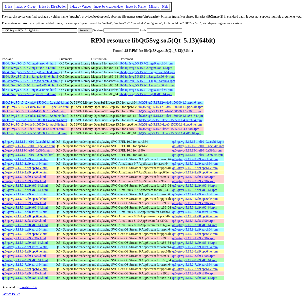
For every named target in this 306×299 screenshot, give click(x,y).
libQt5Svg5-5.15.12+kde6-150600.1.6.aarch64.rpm (170, 102)
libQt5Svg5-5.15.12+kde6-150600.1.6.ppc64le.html (35, 107)
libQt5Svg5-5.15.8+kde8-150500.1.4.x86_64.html (34, 133)
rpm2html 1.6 (28, 287)
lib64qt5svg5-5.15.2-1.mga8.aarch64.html (29, 89)
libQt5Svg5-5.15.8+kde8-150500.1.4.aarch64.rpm (169, 120)
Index (8, 6)
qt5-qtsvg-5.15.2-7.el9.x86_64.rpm (194, 277)
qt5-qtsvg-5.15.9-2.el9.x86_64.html (25, 185)
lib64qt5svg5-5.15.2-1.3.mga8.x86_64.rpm (147, 76)
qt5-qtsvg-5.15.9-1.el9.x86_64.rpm (194, 207)
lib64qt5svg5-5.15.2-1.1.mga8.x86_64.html (30, 85)
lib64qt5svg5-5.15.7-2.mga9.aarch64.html (29, 63)
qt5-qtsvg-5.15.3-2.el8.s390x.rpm (193, 220)
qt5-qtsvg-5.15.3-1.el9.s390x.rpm (193, 238)
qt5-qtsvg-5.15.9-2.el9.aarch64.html (25, 159)
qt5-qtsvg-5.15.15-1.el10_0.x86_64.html (28, 154)
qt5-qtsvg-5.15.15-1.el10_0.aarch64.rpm (198, 141)
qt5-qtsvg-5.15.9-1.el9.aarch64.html (25, 194)
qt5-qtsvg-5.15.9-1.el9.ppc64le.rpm (195, 198)
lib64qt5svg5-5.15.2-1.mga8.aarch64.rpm (146, 89)
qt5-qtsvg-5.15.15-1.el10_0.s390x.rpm (197, 150)
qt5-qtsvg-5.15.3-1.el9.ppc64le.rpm (195, 234)
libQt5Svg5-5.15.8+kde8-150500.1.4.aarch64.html (34, 120)
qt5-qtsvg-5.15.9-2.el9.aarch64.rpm (195, 159)
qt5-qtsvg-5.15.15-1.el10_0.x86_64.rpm (198, 154)
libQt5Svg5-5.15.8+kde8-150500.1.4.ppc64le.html (34, 124)
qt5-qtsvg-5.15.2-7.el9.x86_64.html (25, 277)
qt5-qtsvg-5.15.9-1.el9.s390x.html (24, 203)
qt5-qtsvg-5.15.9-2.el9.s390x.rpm (193, 176)
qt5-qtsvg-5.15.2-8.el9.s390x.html (24, 255)
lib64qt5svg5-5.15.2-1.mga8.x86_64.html (29, 94)
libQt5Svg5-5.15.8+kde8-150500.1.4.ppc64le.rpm (169, 124)
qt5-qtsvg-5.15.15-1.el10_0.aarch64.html (28, 141)
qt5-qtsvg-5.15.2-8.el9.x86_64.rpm (194, 260)
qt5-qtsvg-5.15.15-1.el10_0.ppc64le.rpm (198, 146)
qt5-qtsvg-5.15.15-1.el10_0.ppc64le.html (28, 146)
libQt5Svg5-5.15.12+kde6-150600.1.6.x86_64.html (35, 115)
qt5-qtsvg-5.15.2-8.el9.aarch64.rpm (195, 247)
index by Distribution (52, 6)
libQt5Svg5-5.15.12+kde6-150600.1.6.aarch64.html (35, 102)
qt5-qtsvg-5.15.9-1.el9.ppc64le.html (25, 198)
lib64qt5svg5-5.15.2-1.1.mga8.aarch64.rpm (147, 81)
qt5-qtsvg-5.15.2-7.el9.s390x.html (24, 273)
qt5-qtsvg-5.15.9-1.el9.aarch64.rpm (195, 194)
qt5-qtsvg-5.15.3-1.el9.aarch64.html (25, 229)
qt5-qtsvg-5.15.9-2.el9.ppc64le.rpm (195, 168)
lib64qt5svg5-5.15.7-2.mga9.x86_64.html (29, 67)
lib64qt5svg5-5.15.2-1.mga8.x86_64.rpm (145, 94)
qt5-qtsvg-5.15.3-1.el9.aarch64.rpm (195, 229)
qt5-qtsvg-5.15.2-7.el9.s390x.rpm (193, 273)
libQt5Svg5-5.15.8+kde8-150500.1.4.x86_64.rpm (169, 133)
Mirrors (154, 6)
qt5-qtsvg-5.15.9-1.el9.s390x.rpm (193, 203)
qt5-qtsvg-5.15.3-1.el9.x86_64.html (25, 242)
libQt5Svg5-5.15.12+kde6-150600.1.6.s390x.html (34, 111)
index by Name (136, 6)
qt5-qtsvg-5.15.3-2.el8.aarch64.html (25, 212)
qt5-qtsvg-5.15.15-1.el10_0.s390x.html (27, 150)
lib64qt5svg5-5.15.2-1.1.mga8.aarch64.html (30, 81)
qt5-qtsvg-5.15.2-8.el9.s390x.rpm (193, 255)
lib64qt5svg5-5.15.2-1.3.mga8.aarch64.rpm (147, 72)
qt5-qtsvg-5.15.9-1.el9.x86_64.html (25, 207)
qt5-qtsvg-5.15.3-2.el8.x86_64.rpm (194, 225)
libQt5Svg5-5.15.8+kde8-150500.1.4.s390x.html (33, 129)
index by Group (25, 6)
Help (165, 6)
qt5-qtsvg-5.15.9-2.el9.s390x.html (24, 176)
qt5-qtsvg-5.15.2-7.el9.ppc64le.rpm (195, 269)
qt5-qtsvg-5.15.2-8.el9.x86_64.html (25, 260)
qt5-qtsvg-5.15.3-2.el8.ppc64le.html (25, 216)
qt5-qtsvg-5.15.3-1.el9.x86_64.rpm (194, 242)
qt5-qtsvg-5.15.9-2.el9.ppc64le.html (25, 168)
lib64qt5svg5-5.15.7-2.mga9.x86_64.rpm (145, 67)
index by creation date (108, 6)
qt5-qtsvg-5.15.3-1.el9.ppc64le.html (25, 234)
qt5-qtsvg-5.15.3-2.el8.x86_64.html (25, 225)
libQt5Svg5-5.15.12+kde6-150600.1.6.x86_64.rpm (170, 115)
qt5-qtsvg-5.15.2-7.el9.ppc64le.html (25, 269)
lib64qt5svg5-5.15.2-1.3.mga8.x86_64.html (30, 76)
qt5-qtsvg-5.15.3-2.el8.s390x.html (24, 220)
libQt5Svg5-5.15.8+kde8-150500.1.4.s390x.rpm (168, 129)
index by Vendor (80, 6)
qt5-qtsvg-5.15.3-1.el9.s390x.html (24, 238)
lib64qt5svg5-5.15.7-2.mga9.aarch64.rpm (146, 63)
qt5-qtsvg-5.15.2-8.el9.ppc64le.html (25, 251)
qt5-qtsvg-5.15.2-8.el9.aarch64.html (25, 247)
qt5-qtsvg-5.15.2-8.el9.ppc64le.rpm (195, 251)
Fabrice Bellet (11, 294)
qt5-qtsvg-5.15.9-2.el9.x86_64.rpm (194, 185)
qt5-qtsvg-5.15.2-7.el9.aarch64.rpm (195, 264)
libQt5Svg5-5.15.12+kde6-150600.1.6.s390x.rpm (169, 111)
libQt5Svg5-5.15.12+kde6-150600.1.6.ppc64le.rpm (170, 107)
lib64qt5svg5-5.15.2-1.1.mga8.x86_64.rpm (147, 85)
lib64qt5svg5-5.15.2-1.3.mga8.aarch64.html (30, 72)
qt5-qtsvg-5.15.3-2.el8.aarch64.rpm (195, 212)
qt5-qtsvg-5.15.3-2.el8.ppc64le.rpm (195, 216)
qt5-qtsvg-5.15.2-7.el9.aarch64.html (25, 264)
